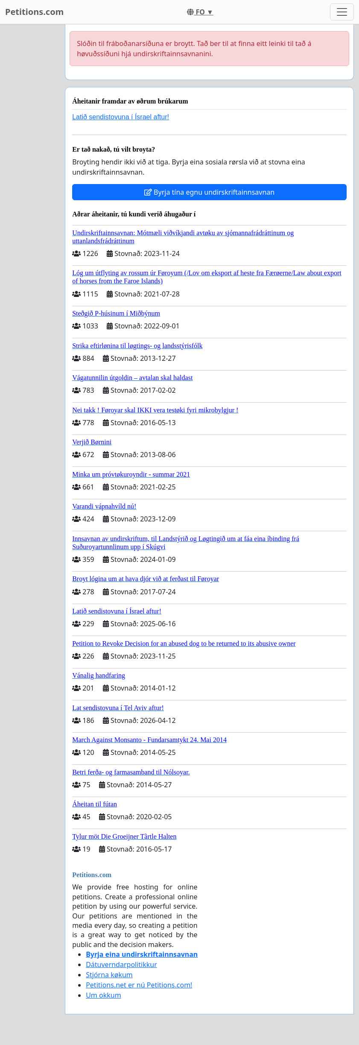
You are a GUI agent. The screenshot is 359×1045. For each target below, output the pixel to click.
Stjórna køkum (109, 974)
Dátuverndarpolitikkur (121, 964)
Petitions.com (34, 11)
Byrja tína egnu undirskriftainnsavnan (209, 192)
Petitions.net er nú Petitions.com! (139, 985)
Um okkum (103, 995)
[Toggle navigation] (342, 11)
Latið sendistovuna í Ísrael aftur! (120, 117)
